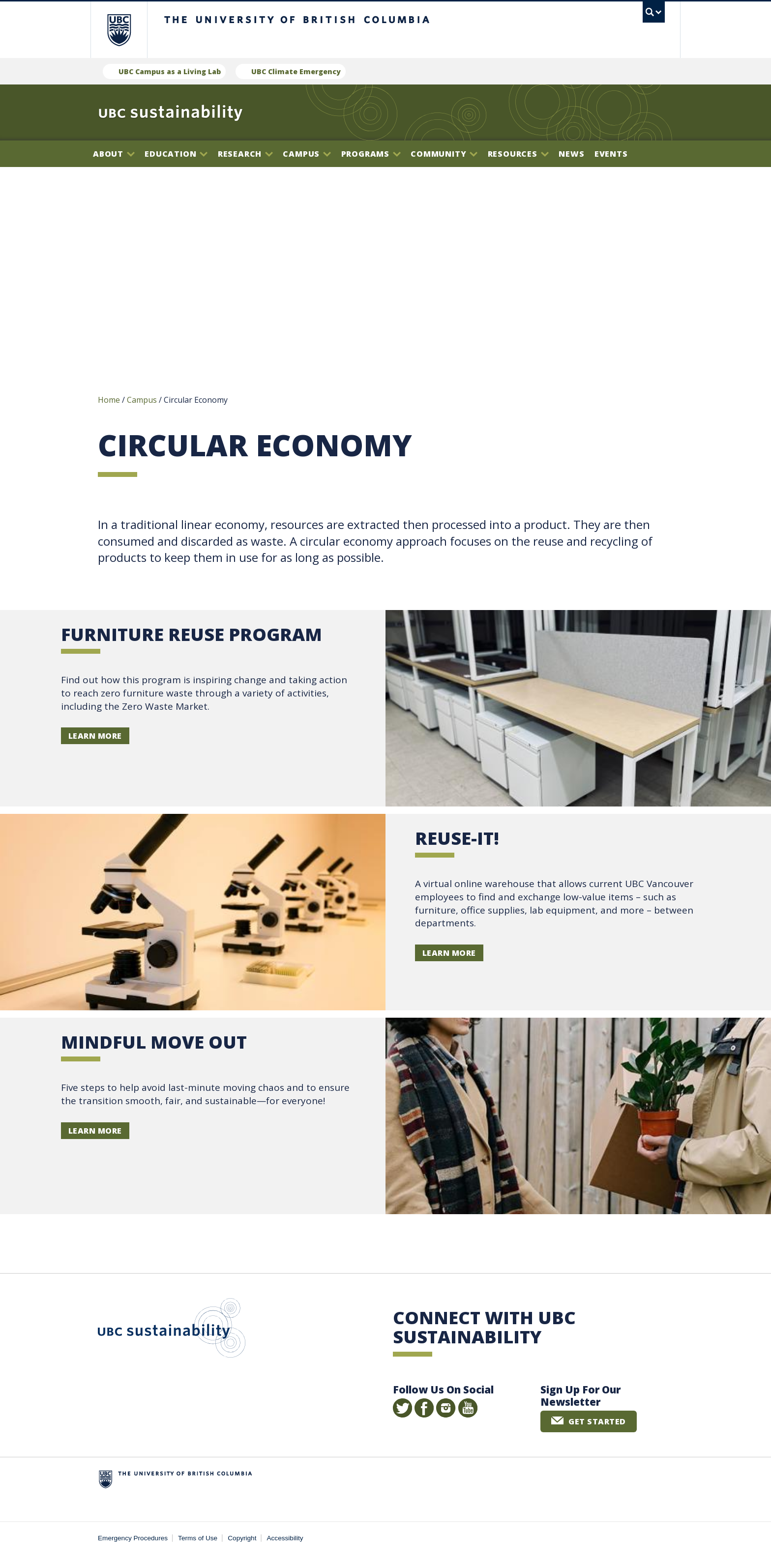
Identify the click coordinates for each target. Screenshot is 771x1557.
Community (444, 153)
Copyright (242, 1540)
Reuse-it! (457, 840)
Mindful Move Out (154, 1043)
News (571, 153)
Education (176, 153)
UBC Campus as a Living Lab (170, 71)
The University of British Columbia (118, 29)
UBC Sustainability (171, 1331)
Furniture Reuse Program (191, 636)
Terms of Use (197, 1540)
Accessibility (285, 1540)
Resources (518, 153)
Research (245, 153)
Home (109, 401)
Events (611, 153)
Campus (307, 153)
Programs (371, 153)
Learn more (95, 737)
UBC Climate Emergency (296, 71)
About (114, 153)
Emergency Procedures (133, 1540)
